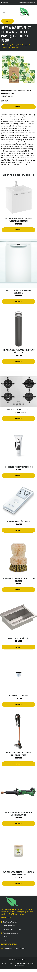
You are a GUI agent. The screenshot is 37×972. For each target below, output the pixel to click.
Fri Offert (7, 21)
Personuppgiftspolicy (27, 964)
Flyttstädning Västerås (10, 933)
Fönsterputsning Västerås (12, 929)
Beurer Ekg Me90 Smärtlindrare (18, 521)
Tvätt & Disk (14, 90)
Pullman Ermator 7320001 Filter (18, 695)
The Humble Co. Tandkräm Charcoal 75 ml (18, 467)
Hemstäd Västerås (9, 926)
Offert (5, 940)
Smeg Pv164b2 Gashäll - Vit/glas (18, 410)
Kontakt (10, 964)
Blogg (4, 964)
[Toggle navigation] (3, 11)
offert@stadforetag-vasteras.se (27, 2)
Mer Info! (18, 107)
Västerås (5, 2)
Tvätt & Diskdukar (25, 90)
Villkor (17, 964)
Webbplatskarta (18, 966)
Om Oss (5, 937)
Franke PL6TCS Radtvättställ (18, 638)
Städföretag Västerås (10, 922)
